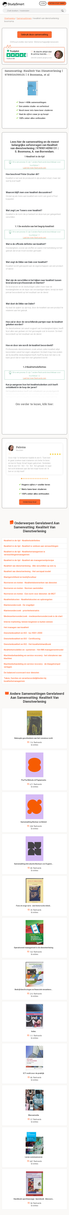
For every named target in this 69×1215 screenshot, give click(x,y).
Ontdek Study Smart (57, 3)
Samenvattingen (24, 18)
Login (43, 3)
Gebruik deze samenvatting (34, 34)
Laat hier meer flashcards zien (34, 168)
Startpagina (9, 18)
